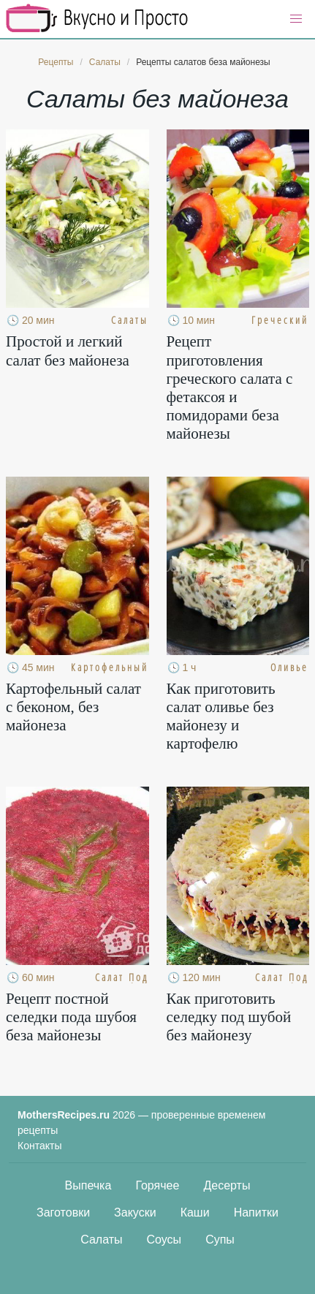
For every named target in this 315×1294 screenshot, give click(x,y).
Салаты (101, 1239)
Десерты (226, 1185)
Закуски (135, 1212)
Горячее (157, 1185)
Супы (220, 1239)
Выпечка (88, 1185)
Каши (195, 1212)
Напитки (256, 1212)
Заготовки (63, 1212)
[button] (296, 19)
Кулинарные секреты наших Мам (97, 18)
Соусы (164, 1239)
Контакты (39, 1145)
